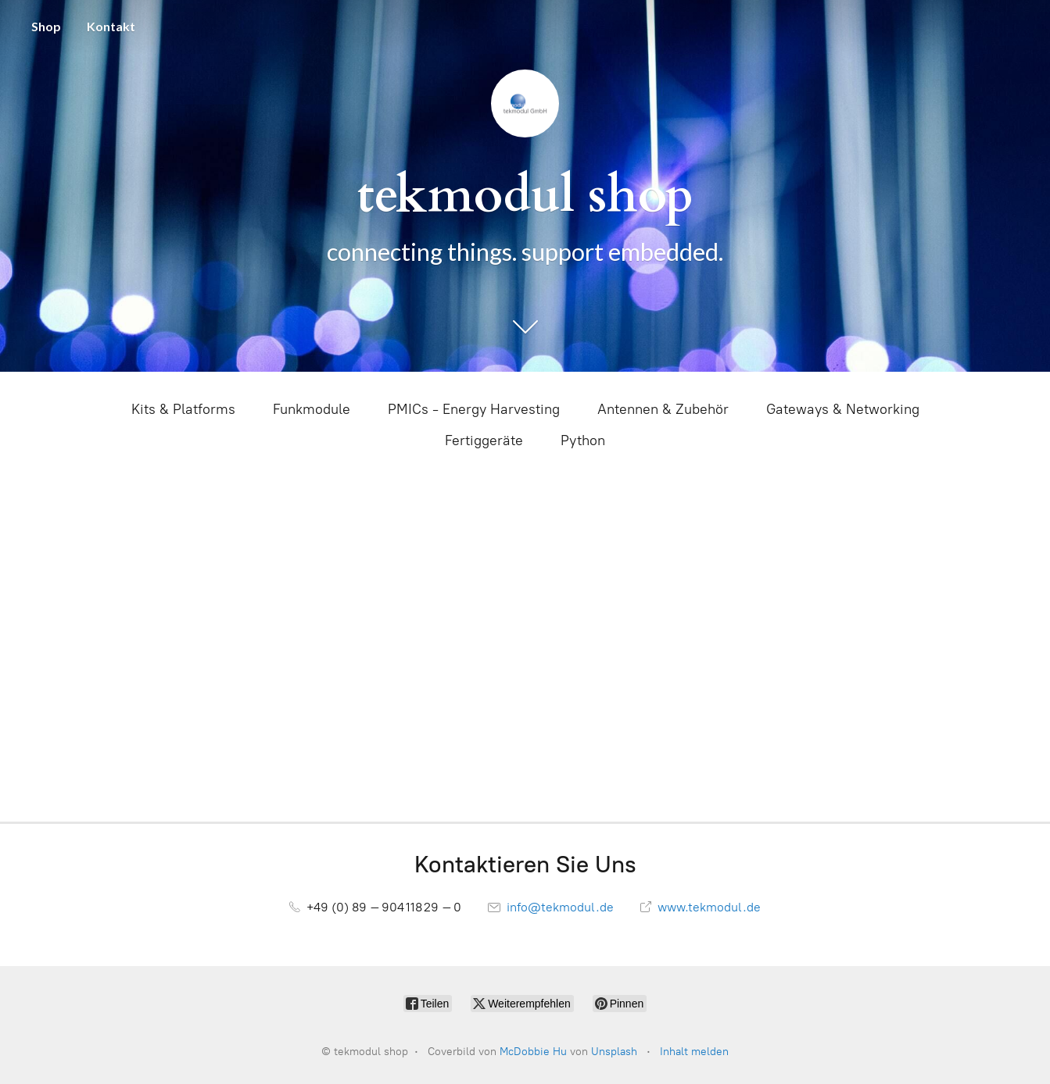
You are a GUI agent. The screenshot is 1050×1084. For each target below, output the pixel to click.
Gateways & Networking (842, 409)
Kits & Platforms (183, 409)
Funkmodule (311, 409)
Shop (46, 26)
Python (583, 440)
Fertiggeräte (484, 440)
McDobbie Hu (533, 1051)
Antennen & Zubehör (663, 409)
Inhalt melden (694, 1051)
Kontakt (111, 26)
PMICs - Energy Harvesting (474, 409)
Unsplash (614, 1051)
